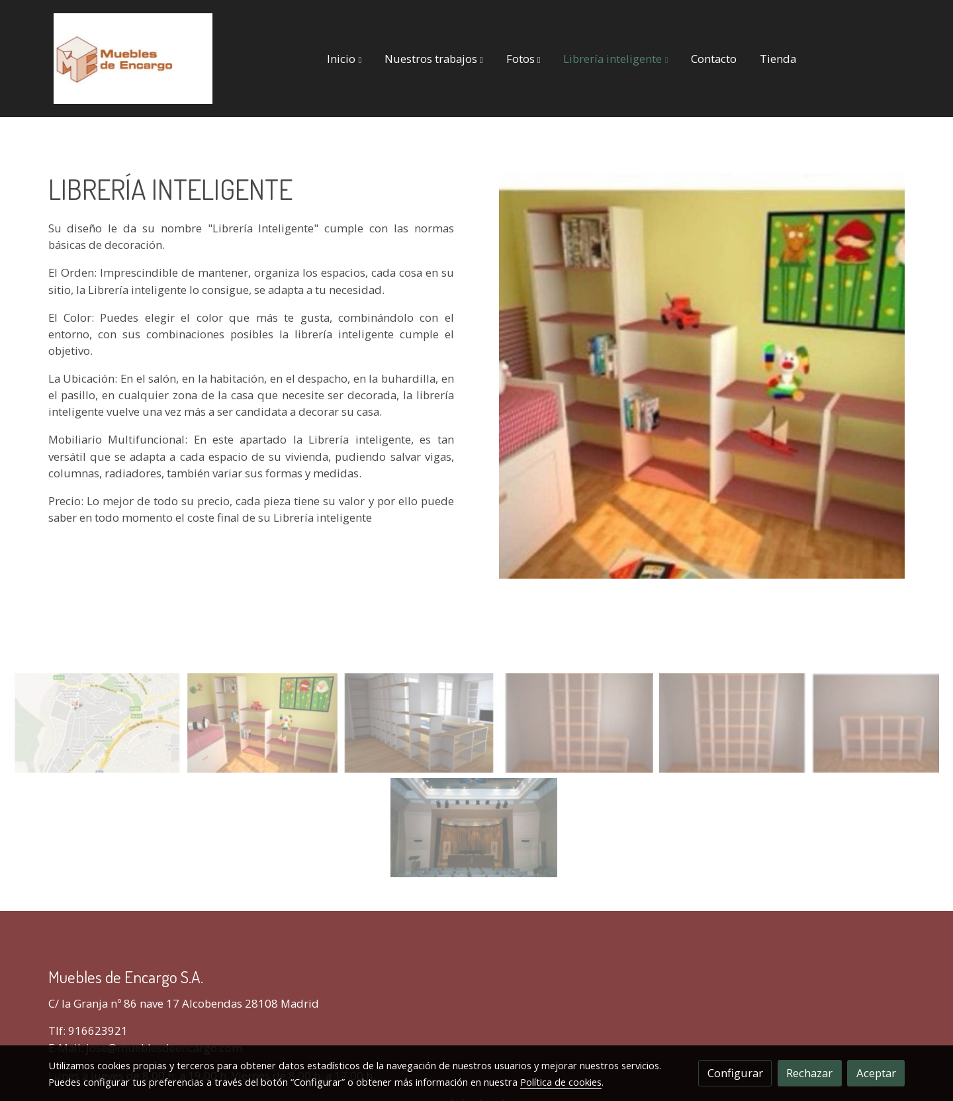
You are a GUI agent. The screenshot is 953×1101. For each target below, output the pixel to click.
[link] (133, 58)
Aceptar (876, 1072)
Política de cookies (561, 1081)
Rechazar (809, 1072)
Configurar (735, 1072)
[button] (344, 58)
